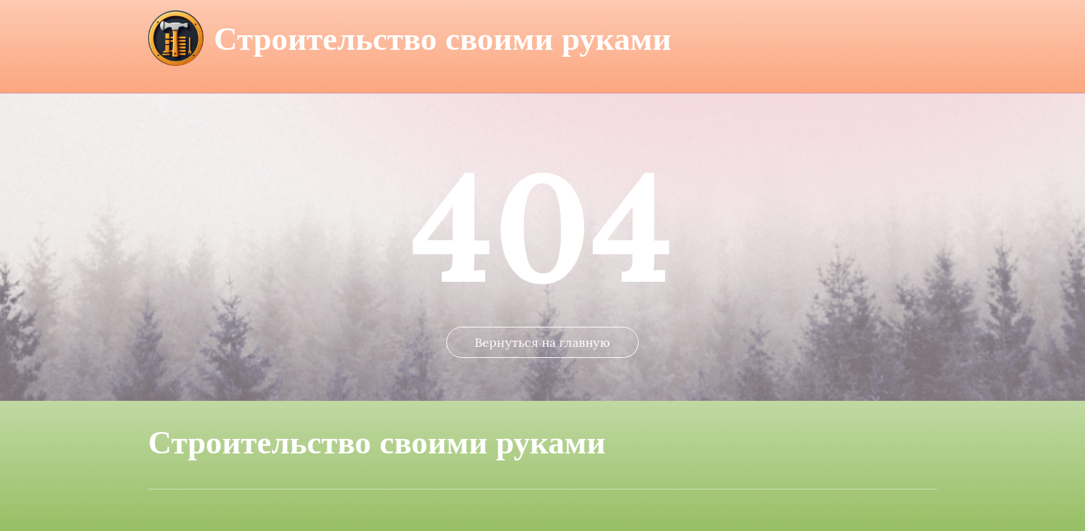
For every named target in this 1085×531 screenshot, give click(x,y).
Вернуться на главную (542, 342)
